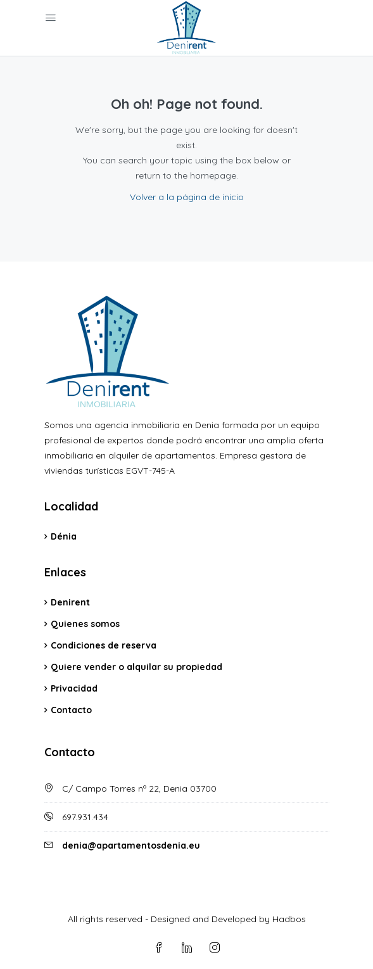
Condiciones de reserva (103, 645)
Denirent (70, 602)
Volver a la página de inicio (187, 197)
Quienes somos (85, 624)
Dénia (64, 536)
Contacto (71, 710)
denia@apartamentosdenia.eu (131, 845)
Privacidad (74, 688)
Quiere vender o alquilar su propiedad (136, 667)
